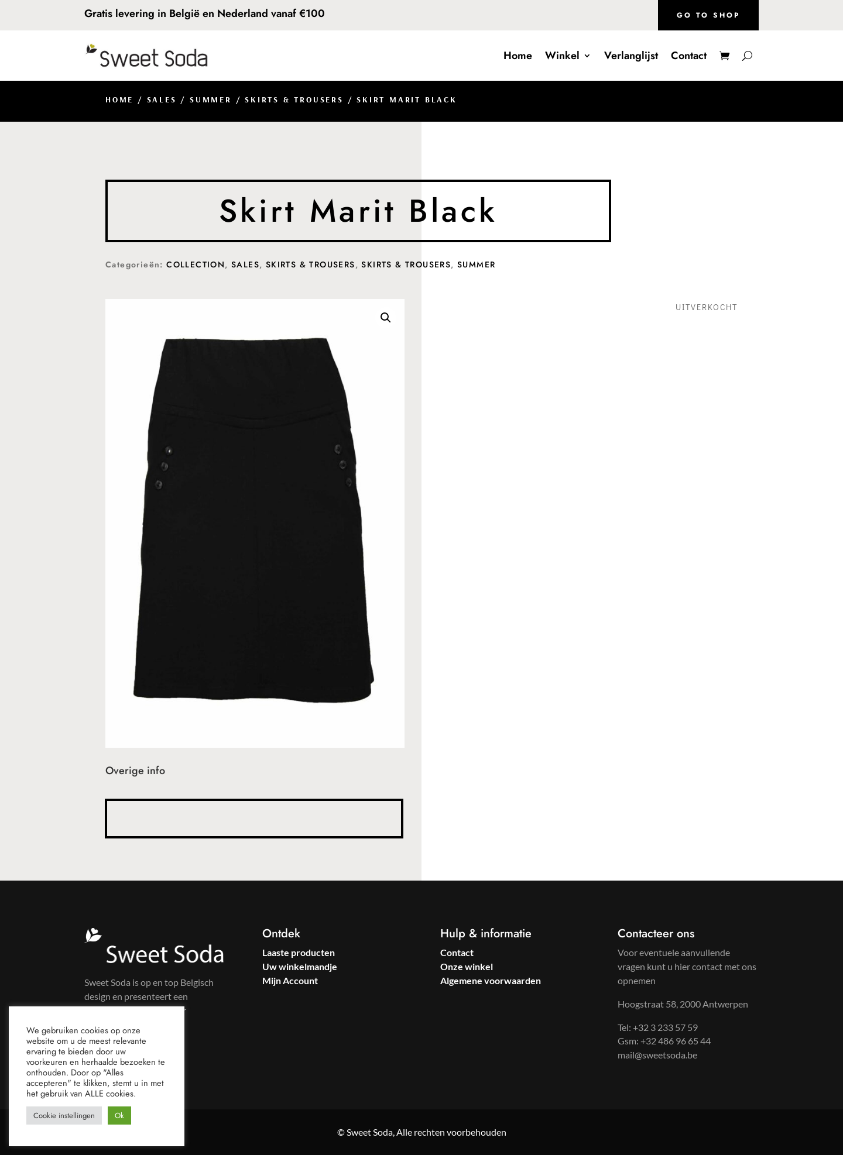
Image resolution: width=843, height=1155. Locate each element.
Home (517, 55)
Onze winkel (466, 966)
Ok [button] (119, 1115)
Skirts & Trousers (294, 99)
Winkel (562, 55)
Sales (162, 99)
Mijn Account (290, 980)
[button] (385, 317)
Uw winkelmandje (299, 966)
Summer (211, 99)
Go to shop (708, 15)
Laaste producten (298, 952)
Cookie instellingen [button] (64, 1115)
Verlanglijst (631, 55)
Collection (195, 264)
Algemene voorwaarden (490, 980)
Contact (689, 55)
